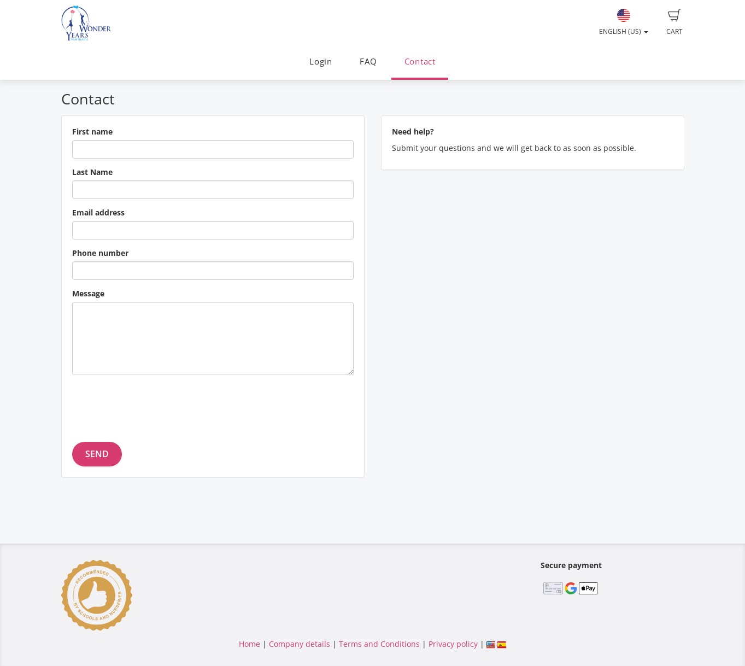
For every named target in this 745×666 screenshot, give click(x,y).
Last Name (92, 172)
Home (249, 644)
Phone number (100, 253)
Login (320, 61)
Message (88, 293)
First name (92, 131)
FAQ (368, 61)
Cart (674, 22)
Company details (299, 644)
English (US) (623, 22)
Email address (98, 212)
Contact (420, 61)
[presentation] (155, 404)
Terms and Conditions (379, 644)
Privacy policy (453, 644)
